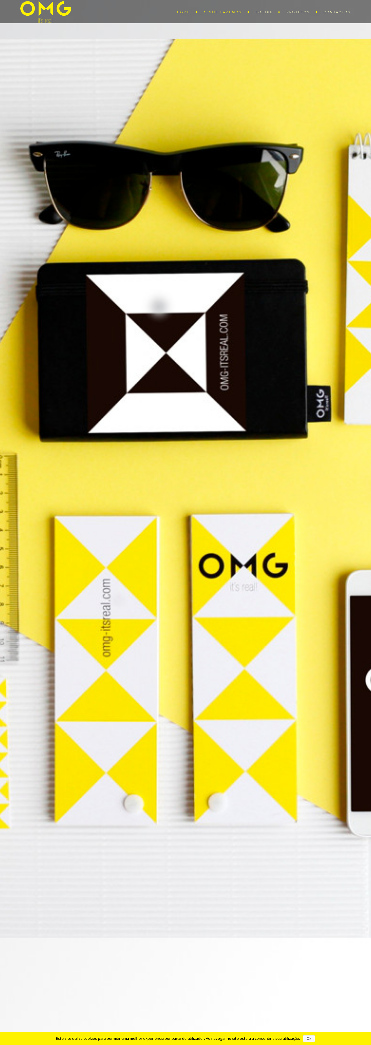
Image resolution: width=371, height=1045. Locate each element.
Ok (309, 1039)
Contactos (337, 12)
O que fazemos (223, 12)
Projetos (298, 12)
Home (183, 12)
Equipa (264, 12)
